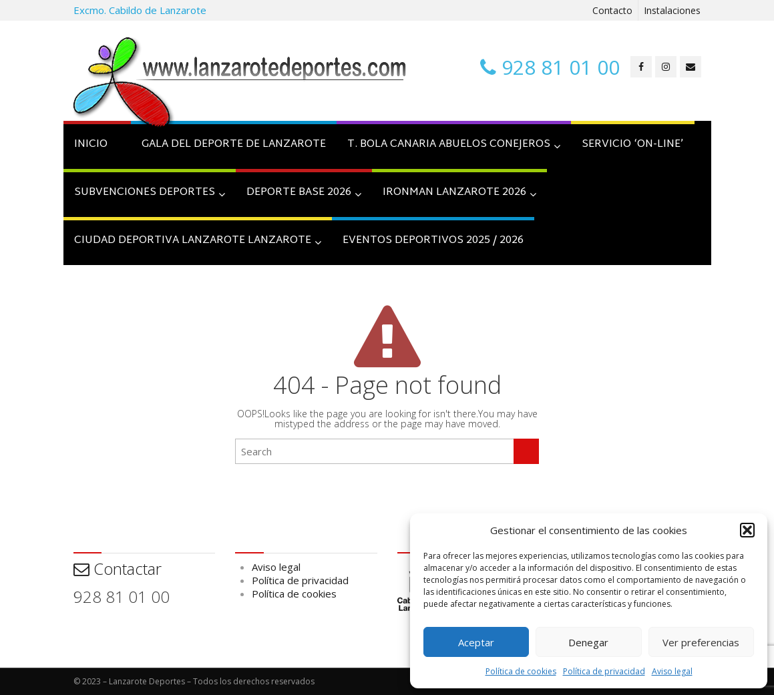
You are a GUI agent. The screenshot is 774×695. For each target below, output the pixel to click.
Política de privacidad (604, 671)
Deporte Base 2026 (303, 192)
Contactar (117, 568)
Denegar (588, 642)
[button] (747, 530)
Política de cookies (521, 671)
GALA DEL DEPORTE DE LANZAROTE (234, 144)
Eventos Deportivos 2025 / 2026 (433, 240)
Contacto (612, 10)
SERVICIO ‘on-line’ (633, 144)
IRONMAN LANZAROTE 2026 (459, 192)
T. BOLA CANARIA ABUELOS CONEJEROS (453, 144)
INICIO (91, 144)
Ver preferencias (700, 642)
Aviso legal (672, 671)
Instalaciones (672, 10)
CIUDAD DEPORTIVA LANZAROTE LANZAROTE (197, 240)
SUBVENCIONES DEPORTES (149, 192)
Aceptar (476, 642)
